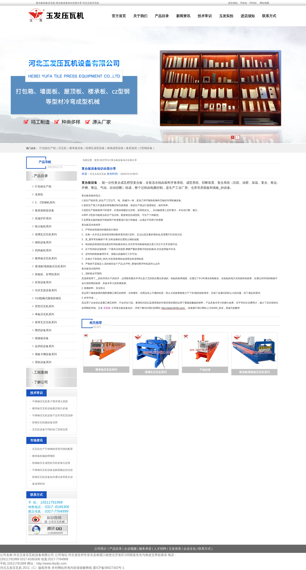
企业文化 (189, 548)
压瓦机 (62, 148)
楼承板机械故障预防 (43, 455)
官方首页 (119, 16)
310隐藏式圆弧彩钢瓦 (48, 298)
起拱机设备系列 (44, 346)
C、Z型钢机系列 (45, 202)
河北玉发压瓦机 (98, 174)
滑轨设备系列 (43, 362)
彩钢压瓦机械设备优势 (45, 422)
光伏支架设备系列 (46, 290)
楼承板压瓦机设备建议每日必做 (50, 408)
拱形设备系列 (43, 282)
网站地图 (264, 3)
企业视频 (130, 548)
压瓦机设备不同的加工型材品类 (50, 429)
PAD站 (253, 3)
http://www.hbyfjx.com (51, 563)
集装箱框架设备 (44, 210)
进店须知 (233, 3)
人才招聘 (160, 548)
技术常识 (205, 16)
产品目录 (162, 16)
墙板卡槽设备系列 (46, 354)
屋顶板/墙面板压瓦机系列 (254, 372)
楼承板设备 (76, 148)
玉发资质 (175, 548)
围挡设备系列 (43, 330)
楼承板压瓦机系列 (106, 369)
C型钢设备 (146, 148)
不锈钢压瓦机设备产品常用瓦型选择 (52, 415)
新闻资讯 (183, 16)
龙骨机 (39, 194)
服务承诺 (145, 548)
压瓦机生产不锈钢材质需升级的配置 (52, 448)
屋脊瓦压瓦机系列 (46, 322)
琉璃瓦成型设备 (95, 148)
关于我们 (140, 16)
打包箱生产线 (47, 148)
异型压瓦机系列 (44, 306)
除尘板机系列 (43, 226)
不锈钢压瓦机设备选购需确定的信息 (52, 470)
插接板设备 (42, 338)
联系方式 (269, 16)
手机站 (243, 3)
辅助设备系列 (43, 242)
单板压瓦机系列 (44, 314)
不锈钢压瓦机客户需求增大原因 (50, 401)
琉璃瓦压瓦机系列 (156, 372)
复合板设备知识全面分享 (124, 160)
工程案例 (41, 372)
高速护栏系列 (43, 218)
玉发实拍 (226, 16)
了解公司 (41, 382)
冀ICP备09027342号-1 (108, 567)
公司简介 (100, 548)
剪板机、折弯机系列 (47, 274)
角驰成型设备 (115, 148)
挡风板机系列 (43, 250)
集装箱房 (131, 148)
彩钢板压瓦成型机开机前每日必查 (51, 462)
